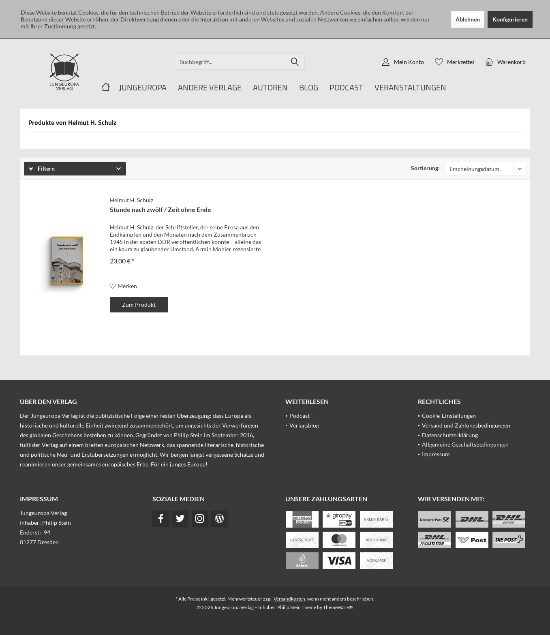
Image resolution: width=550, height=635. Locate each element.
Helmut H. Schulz (131, 200)
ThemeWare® (338, 607)
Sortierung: (425, 168)
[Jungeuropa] (142, 87)
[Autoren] (270, 87)
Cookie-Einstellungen (449, 415)
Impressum (436, 454)
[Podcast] (346, 87)
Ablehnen (468, 19)
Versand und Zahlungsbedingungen (466, 425)
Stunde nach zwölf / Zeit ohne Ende (160, 209)
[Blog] (308, 87)
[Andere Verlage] (209, 87)
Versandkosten (289, 599)
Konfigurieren (510, 19)
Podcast (299, 415)
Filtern (42, 168)
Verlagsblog (304, 425)
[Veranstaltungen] (410, 87)
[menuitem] (505, 61)
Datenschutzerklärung (450, 435)
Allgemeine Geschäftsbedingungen (465, 444)
